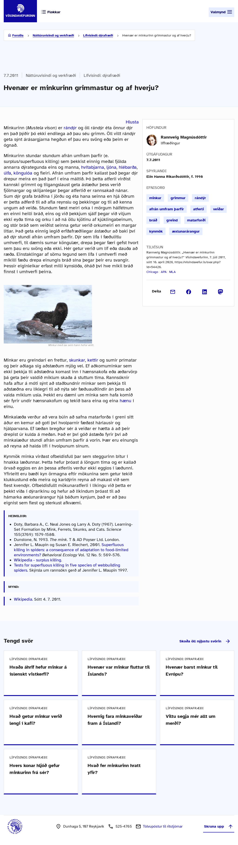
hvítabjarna (92, 167)
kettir (92, 360)
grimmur (178, 198)
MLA (172, 272)
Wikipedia (23, 599)
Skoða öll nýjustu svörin (205, 641)
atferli (198, 209)
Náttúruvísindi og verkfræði (53, 35)
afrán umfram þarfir (166, 209)
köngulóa (22, 173)
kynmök (156, 231)
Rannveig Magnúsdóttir (184, 137)
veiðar (218, 209)
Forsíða (17, 35)
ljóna (111, 167)
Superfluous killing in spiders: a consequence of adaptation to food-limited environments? (71, 549)
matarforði (196, 220)
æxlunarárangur (186, 231)
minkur (155, 198)
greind (172, 220)
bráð (153, 220)
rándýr (70, 128)
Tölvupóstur (162, 826)
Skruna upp (218, 826)
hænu (125, 401)
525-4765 (124, 826)
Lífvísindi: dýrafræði (98, 35)
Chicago (152, 272)
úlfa (7, 173)
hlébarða (128, 167)
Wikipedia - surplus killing (37, 560)
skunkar (77, 360)
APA (164, 272)
